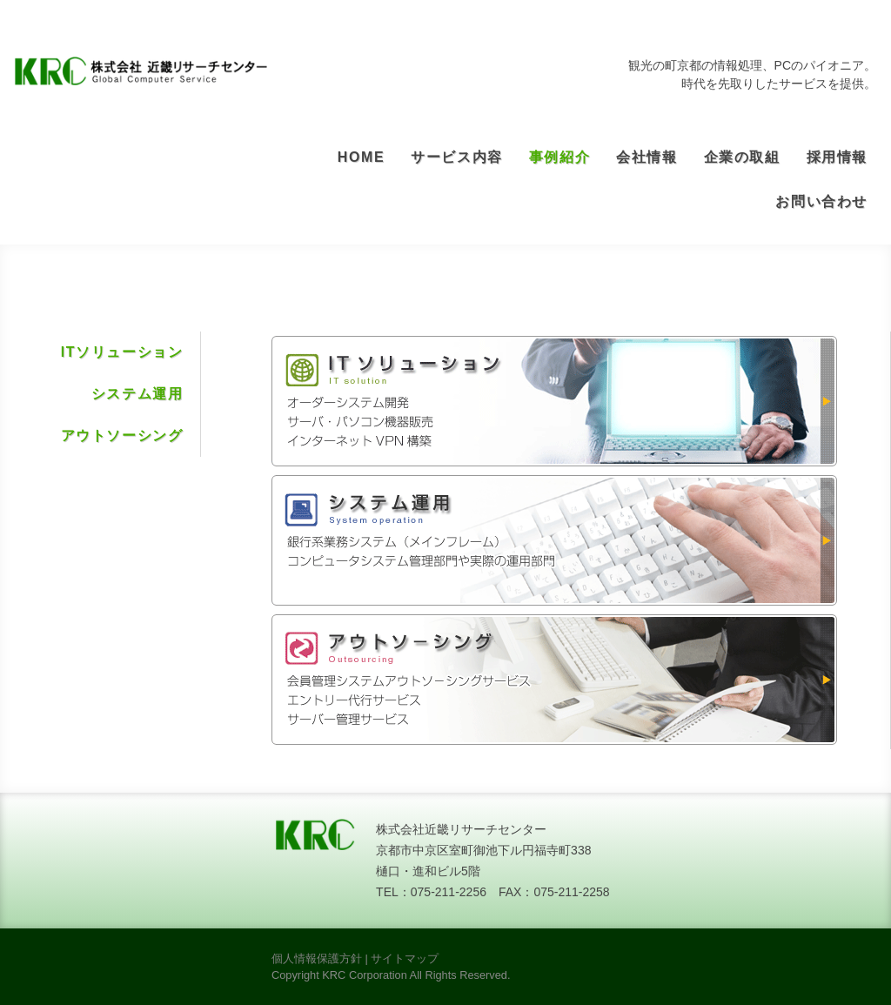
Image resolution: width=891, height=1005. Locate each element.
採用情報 (837, 157)
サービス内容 (457, 157)
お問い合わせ (821, 201)
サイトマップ (405, 958)
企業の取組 (742, 157)
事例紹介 (559, 157)
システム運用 (137, 393)
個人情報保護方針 (316, 958)
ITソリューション (122, 352)
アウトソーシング (122, 435)
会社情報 (646, 157)
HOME (361, 157)
